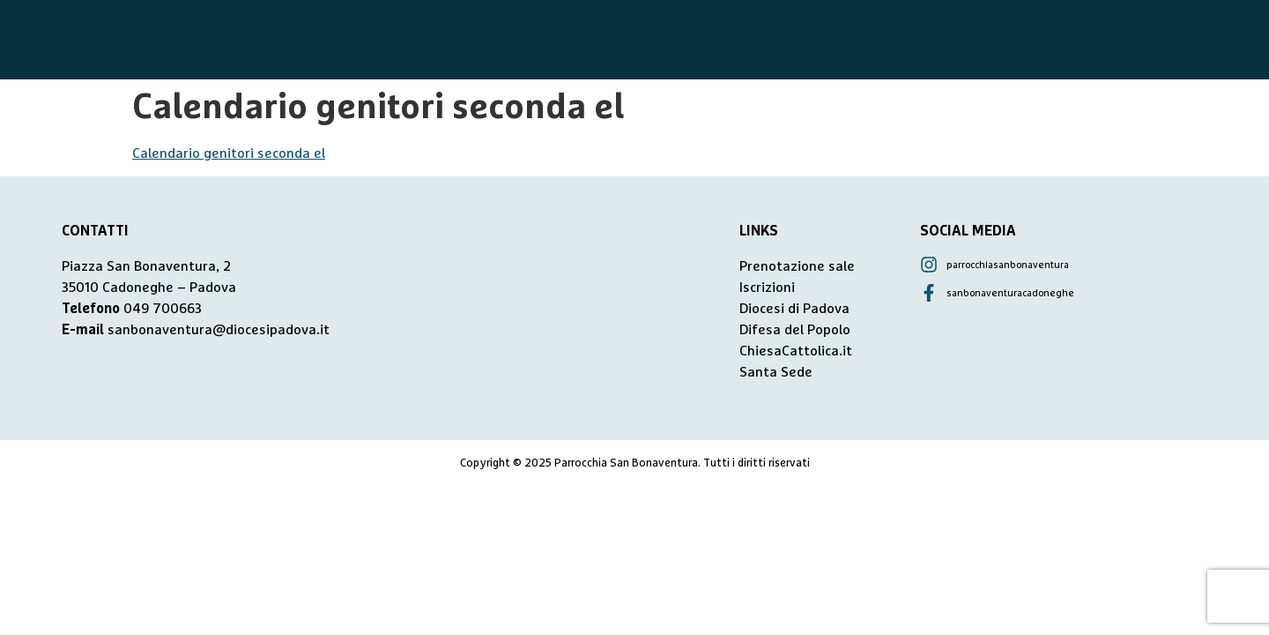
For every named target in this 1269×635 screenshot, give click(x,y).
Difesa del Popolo (794, 330)
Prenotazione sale (797, 266)
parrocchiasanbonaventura (1007, 265)
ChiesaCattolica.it (795, 351)
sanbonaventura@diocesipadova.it (219, 330)
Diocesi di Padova (794, 309)
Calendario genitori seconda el (228, 153)
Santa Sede (776, 372)
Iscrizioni (767, 287)
